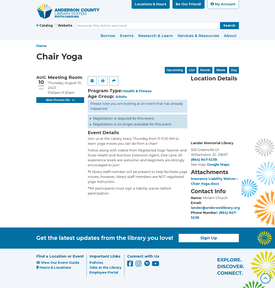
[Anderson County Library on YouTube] (155, 265)
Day (234, 70)
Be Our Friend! (188, 4)
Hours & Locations (53, 268)
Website (65, 26)
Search (229, 26)
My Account (223, 4)
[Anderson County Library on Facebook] (130, 265)
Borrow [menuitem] (108, 35)
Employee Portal (103, 273)
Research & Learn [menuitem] (155, 35)
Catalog (46, 26)
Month (205, 70)
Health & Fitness (137, 91)
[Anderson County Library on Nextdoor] (147, 263)
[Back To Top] (265, 278)
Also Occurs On (60, 100)
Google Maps (218, 165)
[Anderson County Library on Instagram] (139, 265)
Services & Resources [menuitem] (198, 35)
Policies (96, 263)
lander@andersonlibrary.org (215, 208)
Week (220, 70)
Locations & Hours (150, 4)
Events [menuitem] (127, 35)
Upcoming (175, 70)
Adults (121, 97)
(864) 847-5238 (204, 160)
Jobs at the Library (105, 268)
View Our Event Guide (57, 263)
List (192, 70)
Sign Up (208, 237)
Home (41, 46)
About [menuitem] (230, 35)
